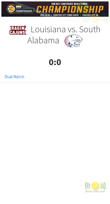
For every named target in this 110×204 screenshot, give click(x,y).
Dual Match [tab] (14, 76)
